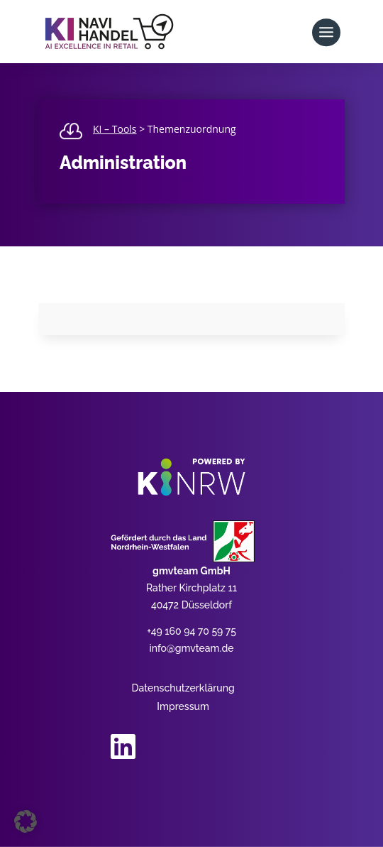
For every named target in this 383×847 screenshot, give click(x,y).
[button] (25, 821)
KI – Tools (115, 129)
